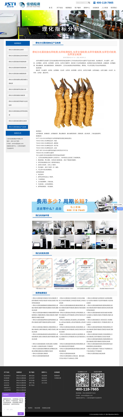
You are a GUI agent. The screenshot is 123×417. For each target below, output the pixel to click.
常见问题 (31, 380)
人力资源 (105, 7)
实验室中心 (7, 387)
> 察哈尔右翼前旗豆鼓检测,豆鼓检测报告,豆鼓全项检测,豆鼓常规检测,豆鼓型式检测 (99, 335)
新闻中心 (87, 7)
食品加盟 (37, 408)
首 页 (50, 7)
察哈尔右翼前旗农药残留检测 (17, 61)
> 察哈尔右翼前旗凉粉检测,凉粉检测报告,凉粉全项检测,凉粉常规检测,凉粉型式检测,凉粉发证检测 (72, 329)
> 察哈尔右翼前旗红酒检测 (40, 353)
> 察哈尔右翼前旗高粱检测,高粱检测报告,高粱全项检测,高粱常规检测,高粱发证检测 (99, 340)
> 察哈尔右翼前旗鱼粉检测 (67, 353)
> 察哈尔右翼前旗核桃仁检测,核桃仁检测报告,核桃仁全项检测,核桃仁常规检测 (44, 345)
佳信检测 (6, 378)
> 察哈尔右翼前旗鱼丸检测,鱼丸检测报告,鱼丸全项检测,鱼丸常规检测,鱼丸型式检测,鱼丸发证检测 (72, 336)
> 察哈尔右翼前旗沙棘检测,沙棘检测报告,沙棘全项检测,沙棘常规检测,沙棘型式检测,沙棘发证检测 (45, 329)
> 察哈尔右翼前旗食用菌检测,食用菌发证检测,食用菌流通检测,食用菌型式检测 (44, 350)
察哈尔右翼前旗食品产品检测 (17, 127)
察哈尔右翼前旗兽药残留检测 (17, 67)
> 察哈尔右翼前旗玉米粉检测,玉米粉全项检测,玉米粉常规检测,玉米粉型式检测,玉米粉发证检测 (72, 300)
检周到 (30, 408)
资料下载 (31, 383)
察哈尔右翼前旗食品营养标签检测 (18, 113)
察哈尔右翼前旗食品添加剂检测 (18, 55)
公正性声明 (7, 390)
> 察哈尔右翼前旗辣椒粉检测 (40, 356)
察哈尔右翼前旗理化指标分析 (17, 89)
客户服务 (78, 7)
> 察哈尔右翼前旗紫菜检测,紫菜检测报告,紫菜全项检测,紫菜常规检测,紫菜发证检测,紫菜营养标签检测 (99, 308)
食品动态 (44, 378)
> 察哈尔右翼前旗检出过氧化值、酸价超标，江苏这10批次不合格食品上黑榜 (72, 357)
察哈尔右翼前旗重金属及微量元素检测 (18, 81)
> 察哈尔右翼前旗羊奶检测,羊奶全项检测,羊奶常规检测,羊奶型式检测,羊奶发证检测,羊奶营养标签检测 (45, 300)
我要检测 (57, 375)
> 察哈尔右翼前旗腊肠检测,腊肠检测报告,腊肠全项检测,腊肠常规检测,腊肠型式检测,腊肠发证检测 (45, 308)
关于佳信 (60, 7)
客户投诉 (31, 385)
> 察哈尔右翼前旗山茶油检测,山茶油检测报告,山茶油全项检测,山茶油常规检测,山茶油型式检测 (72, 322)
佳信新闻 (44, 375)
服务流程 (31, 375)
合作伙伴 (31, 378)
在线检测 (96, 7)
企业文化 (6, 383)
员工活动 (44, 383)
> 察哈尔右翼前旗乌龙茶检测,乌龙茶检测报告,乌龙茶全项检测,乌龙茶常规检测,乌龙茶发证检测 (99, 300)
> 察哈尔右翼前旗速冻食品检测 (95, 353)
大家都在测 (57, 378)
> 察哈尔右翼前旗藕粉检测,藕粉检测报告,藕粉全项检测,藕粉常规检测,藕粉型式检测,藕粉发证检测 (72, 308)
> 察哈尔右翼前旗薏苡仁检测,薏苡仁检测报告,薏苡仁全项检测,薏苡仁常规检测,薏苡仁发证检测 (99, 322)
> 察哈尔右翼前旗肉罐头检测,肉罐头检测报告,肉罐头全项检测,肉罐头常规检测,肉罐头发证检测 (99, 315)
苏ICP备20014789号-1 (112, 414)
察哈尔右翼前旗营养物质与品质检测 (18, 103)
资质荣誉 (6, 385)
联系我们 (114, 7)
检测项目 (69, 7)
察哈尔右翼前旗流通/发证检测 (18, 121)
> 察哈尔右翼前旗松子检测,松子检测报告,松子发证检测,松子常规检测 (99, 350)
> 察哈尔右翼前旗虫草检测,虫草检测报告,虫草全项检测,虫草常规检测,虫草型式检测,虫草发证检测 (72, 315)
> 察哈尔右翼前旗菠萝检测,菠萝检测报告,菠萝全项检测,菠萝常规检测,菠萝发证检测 (45, 321)
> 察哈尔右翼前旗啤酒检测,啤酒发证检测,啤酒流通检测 (72, 350)
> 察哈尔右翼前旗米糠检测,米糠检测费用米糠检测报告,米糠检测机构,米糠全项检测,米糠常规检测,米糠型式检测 (45, 315)
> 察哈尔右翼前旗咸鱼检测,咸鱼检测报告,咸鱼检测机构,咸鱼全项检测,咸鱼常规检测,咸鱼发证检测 (45, 336)
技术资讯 (44, 380)
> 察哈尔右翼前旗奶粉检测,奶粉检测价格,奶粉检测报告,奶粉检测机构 (99, 345)
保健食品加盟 (46, 408)
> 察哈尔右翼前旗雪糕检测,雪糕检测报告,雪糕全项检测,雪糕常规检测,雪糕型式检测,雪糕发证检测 (99, 329)
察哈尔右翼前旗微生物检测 (17, 95)
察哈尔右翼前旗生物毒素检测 (17, 73)
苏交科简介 (7, 375)
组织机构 (6, 380)
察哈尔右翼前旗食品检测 (16, 49)
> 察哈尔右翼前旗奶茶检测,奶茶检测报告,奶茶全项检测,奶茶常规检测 (72, 345)
